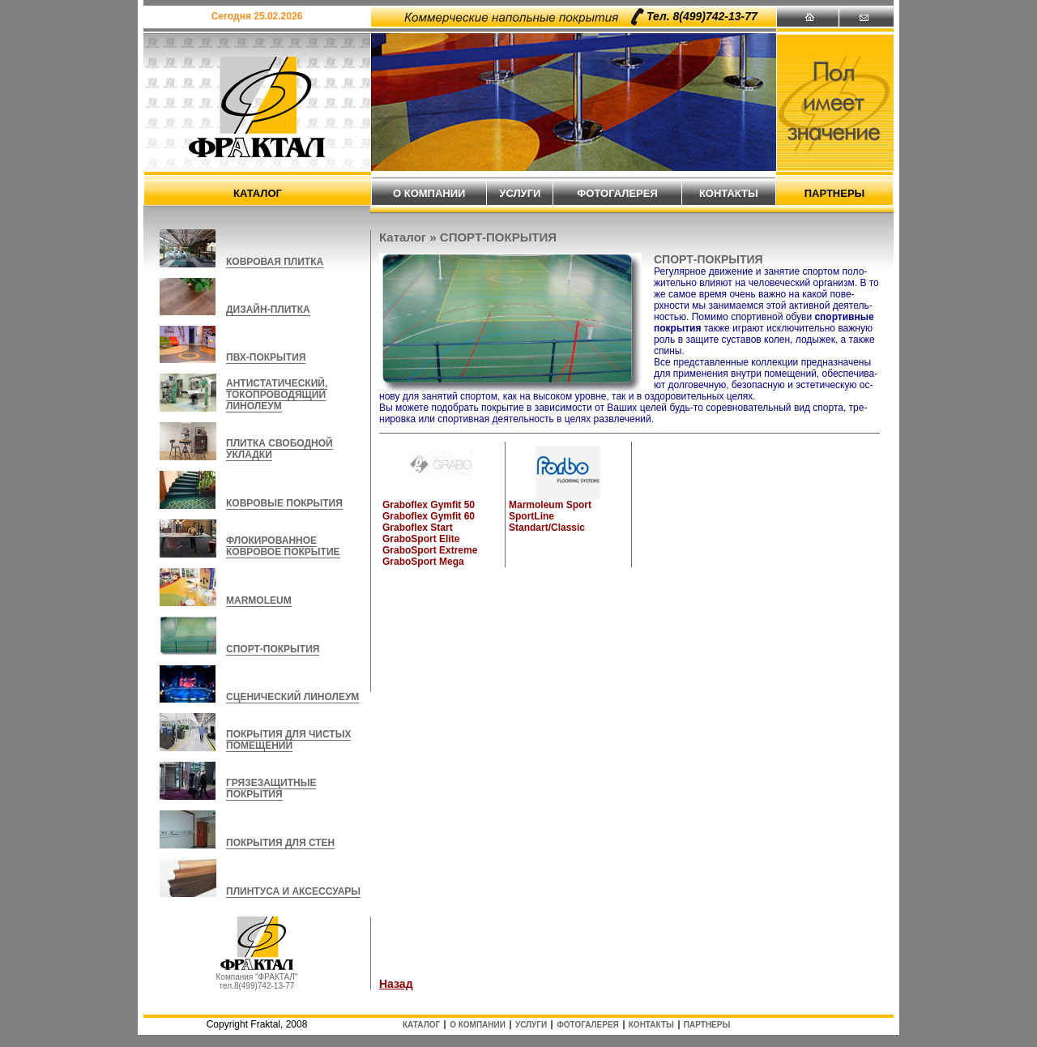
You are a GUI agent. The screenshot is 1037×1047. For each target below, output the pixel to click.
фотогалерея (617, 193)
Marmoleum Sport (550, 505)
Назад (396, 983)
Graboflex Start (417, 527)
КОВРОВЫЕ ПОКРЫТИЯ (284, 503)
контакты (728, 193)
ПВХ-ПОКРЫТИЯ (265, 357)
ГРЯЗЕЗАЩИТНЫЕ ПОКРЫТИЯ (271, 788)
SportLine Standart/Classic (547, 522)
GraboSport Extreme (429, 550)
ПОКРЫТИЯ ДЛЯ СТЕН (280, 842)
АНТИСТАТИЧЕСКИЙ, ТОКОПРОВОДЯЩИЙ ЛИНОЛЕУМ (276, 395)
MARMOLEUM (259, 600)
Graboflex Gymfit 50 (428, 505)
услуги (519, 193)
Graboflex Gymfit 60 (428, 516)
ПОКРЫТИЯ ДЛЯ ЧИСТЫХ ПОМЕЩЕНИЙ (288, 740)
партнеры (834, 193)
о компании (429, 193)
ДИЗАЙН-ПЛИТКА (268, 309)
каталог (257, 193)
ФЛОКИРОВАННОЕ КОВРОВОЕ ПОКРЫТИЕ (283, 546)
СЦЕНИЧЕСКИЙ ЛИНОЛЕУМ (292, 697)
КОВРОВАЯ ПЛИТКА (274, 261)
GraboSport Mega (423, 561)
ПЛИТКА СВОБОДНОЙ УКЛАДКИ (279, 449)
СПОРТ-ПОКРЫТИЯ (272, 649)
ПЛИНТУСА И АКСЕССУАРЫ (293, 891)
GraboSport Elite (420, 539)
